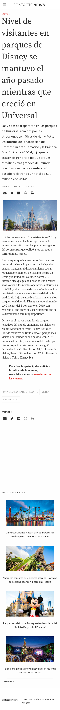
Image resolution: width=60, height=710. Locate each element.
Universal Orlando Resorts (20, 391)
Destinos (5, 14)
